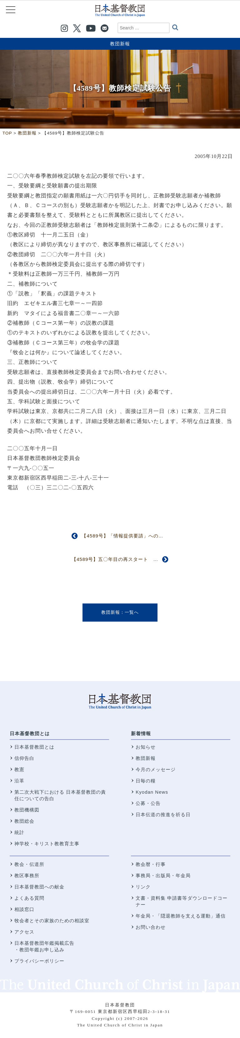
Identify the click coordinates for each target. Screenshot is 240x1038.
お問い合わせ (151, 927)
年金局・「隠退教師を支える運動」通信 (181, 915)
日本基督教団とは (30, 733)
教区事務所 (26, 875)
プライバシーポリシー (39, 961)
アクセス (24, 931)
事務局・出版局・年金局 (163, 875)
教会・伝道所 (29, 864)
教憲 (19, 769)
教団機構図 (26, 809)
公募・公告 (148, 803)
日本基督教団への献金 (39, 886)
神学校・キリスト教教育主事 (46, 843)
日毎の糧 (146, 780)
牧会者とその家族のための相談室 (51, 920)
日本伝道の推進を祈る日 (163, 814)
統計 (19, 832)
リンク (143, 886)
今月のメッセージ (156, 769)
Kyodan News (152, 792)
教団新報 (120, 43)
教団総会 (24, 821)
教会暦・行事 (151, 864)
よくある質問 (29, 898)
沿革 (19, 780)
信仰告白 (24, 758)
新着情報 (141, 733)
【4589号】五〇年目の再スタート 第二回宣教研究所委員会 (140, 559)
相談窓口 (24, 909)
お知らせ (146, 747)
